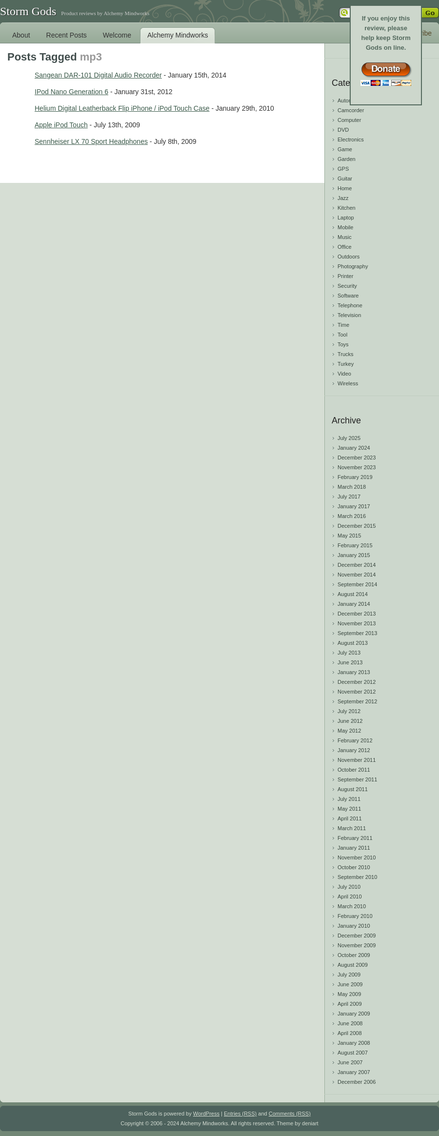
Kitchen (347, 208)
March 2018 (352, 487)
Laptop (346, 217)
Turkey (346, 364)
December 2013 (357, 614)
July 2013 (349, 653)
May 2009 (349, 994)
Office (345, 247)
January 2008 (354, 1043)
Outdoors (348, 256)
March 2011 (352, 828)
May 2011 (349, 809)
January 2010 (354, 926)
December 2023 (357, 457)
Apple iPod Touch (61, 125)
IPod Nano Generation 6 (71, 92)
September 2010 (357, 877)
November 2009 (357, 945)
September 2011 (357, 779)
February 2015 (355, 545)
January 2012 (354, 750)
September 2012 (357, 701)
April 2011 (350, 818)
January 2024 (354, 448)
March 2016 (352, 516)
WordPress (206, 1113)
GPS (343, 169)
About (21, 35)
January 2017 (354, 506)
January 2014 (354, 604)
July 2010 (349, 887)
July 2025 (349, 438)
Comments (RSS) (290, 1113)
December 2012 (357, 682)
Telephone (350, 305)
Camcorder (351, 110)
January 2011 (354, 848)
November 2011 (357, 760)
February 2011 (355, 838)
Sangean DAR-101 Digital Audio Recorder (98, 75)
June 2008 (350, 1023)
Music (345, 237)
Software (348, 296)
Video (344, 374)
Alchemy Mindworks (177, 35)
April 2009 (350, 1004)
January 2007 (354, 1072)
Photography (353, 266)
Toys (343, 344)
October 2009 (354, 955)
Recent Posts (66, 35)
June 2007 (350, 1062)
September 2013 (357, 633)
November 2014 (357, 575)
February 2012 (355, 740)
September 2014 (357, 584)
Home (345, 188)
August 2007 (353, 1053)
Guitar (345, 178)
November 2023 (357, 467)
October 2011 (354, 770)
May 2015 (349, 535)
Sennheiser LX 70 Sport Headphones (91, 141)
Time (343, 325)
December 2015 (357, 526)
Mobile (345, 227)
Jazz (343, 198)
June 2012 (350, 721)
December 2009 (357, 935)
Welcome (117, 35)
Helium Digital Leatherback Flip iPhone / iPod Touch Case (122, 108)
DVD (343, 130)
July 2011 (349, 799)
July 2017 (349, 496)
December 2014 (357, 565)
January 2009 (354, 1013)
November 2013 (357, 623)
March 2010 (352, 906)
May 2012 (349, 731)
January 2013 (354, 672)
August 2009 (353, 965)
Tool (342, 335)
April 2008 (350, 1033)
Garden (347, 159)
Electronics (351, 139)
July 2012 (349, 711)
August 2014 (353, 594)
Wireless (348, 383)
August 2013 (353, 643)
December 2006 (357, 1082)
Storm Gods (28, 11)
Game (345, 149)
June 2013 (350, 662)
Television (349, 315)
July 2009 (349, 974)
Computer (349, 120)
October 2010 (354, 867)
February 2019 (355, 477)
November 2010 (357, 857)
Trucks (346, 354)
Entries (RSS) (240, 1113)
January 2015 (354, 555)
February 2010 (355, 916)
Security (347, 286)
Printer (345, 276)
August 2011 (353, 789)
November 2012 (357, 692)
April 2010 (350, 896)
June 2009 (350, 984)
